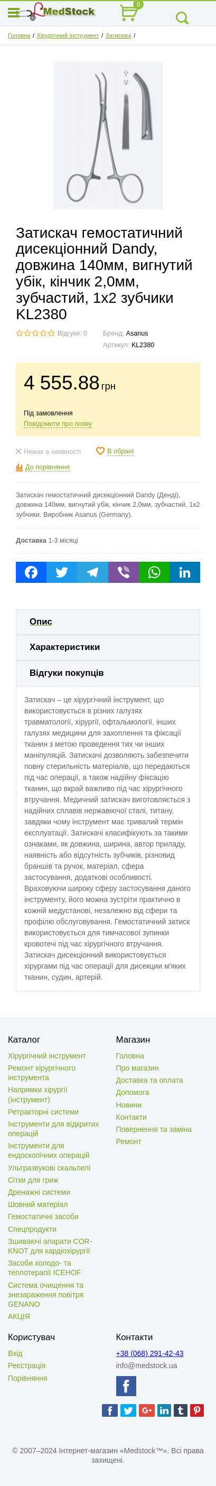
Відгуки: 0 (72, 333)
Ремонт (129, 1141)
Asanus (137, 333)
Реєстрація (26, 1365)
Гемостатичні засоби (43, 1216)
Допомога (132, 1092)
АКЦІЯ (19, 1316)
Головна (19, 35)
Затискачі (119, 35)
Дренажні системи (39, 1192)
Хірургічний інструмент (68, 35)
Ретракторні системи (43, 1112)
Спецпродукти (32, 1229)
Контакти (131, 1117)
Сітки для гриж (33, 1180)
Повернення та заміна (154, 1129)
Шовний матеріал (38, 1204)
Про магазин (137, 1068)
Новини (129, 1105)
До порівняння (47, 467)
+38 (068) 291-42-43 (150, 1353)
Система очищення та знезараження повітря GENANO (45, 1294)
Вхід (15, 1353)
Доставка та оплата (149, 1080)
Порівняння (28, 1378)
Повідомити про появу (58, 424)
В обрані (120, 451)
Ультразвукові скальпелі (49, 1168)
